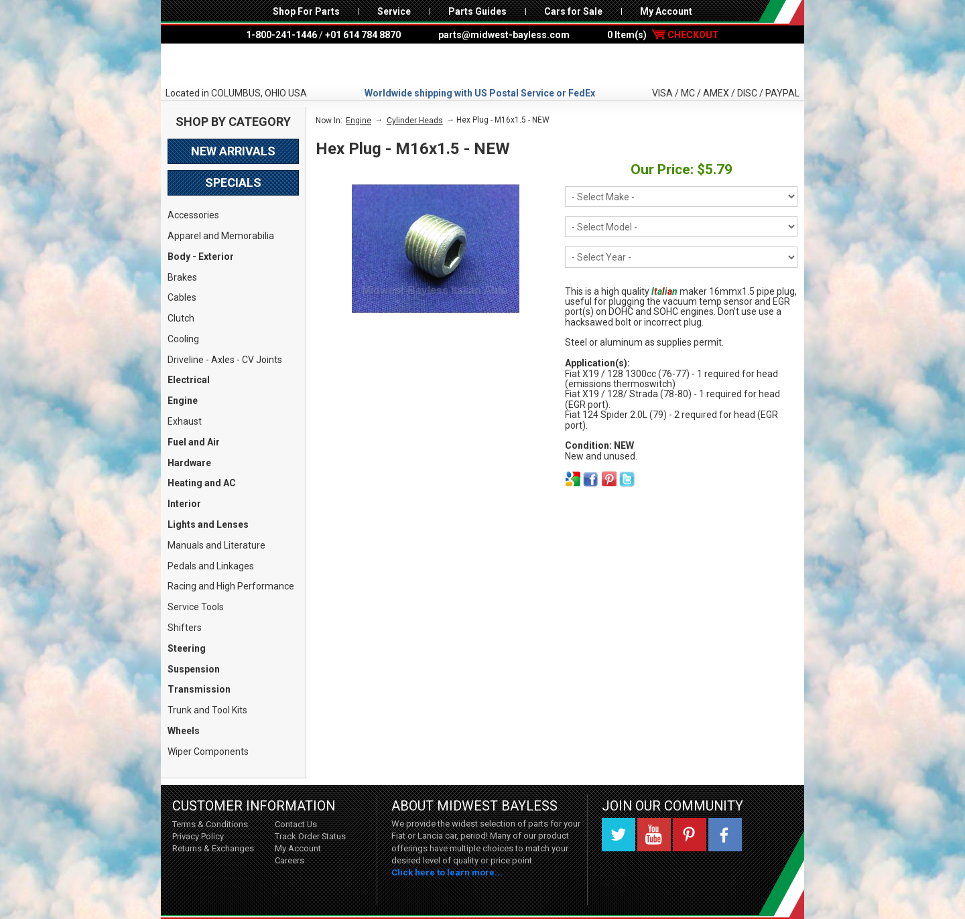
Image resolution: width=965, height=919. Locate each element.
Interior (184, 503)
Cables (182, 297)
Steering (187, 648)
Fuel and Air (194, 442)
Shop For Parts (306, 11)
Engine (183, 400)
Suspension (194, 669)
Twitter (618, 834)
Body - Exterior (201, 256)
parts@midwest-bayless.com (504, 34)
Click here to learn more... (447, 872)
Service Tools (196, 607)
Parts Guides (477, 11)
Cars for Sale (573, 11)
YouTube (654, 834)
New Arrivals (233, 151)
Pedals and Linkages (211, 566)
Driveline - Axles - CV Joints (225, 359)
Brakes (182, 277)
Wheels (184, 730)
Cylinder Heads (415, 120)
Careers (289, 860)
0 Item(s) (663, 34)
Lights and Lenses (208, 524)
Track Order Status (310, 836)
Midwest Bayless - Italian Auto (482, 65)
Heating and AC (202, 483)
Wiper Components (208, 751)
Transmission (199, 689)
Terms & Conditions (210, 824)
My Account (666, 11)
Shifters (185, 627)
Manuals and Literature (216, 545)
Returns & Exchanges (213, 848)
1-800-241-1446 (281, 34)
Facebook (725, 834)
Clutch (181, 318)
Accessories (193, 215)
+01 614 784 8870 (363, 34)
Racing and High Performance (231, 586)
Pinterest (689, 834)
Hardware (189, 462)
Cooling (183, 339)
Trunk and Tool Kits (207, 710)
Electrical (189, 379)
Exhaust (185, 421)
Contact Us (296, 824)
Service (394, 11)
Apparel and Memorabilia (221, 235)
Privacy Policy (198, 836)
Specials (233, 182)
